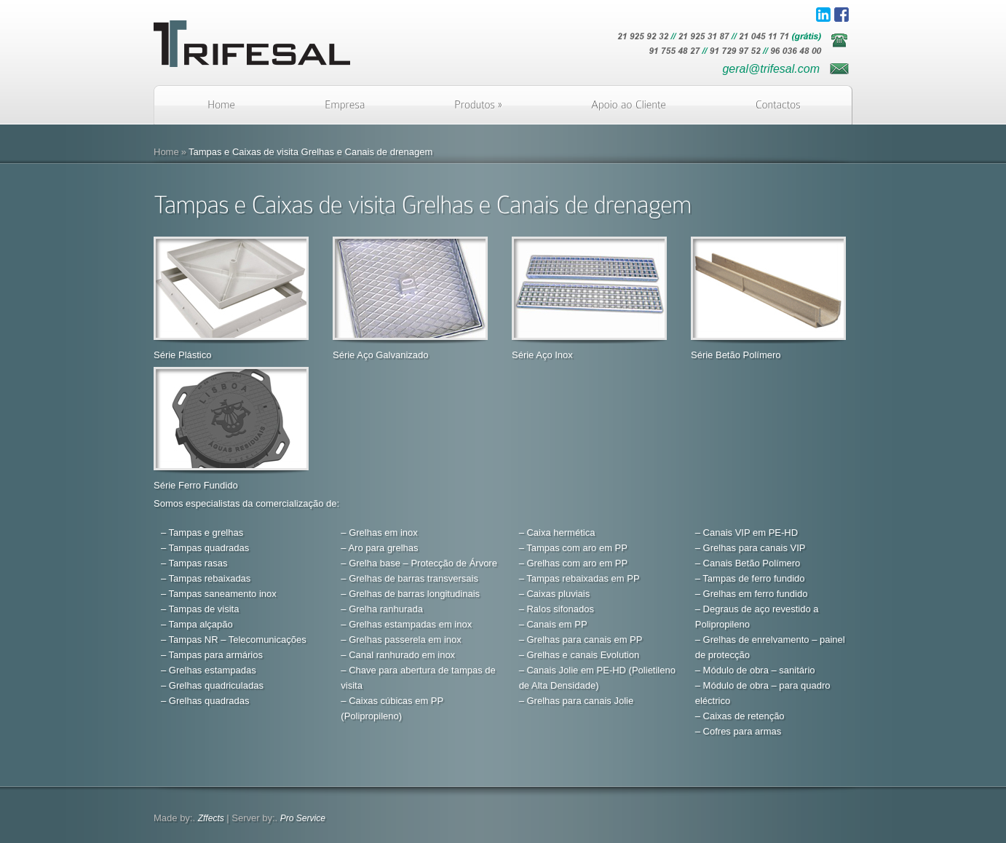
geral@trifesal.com (771, 69)
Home (166, 151)
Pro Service (302, 818)
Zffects (211, 818)
